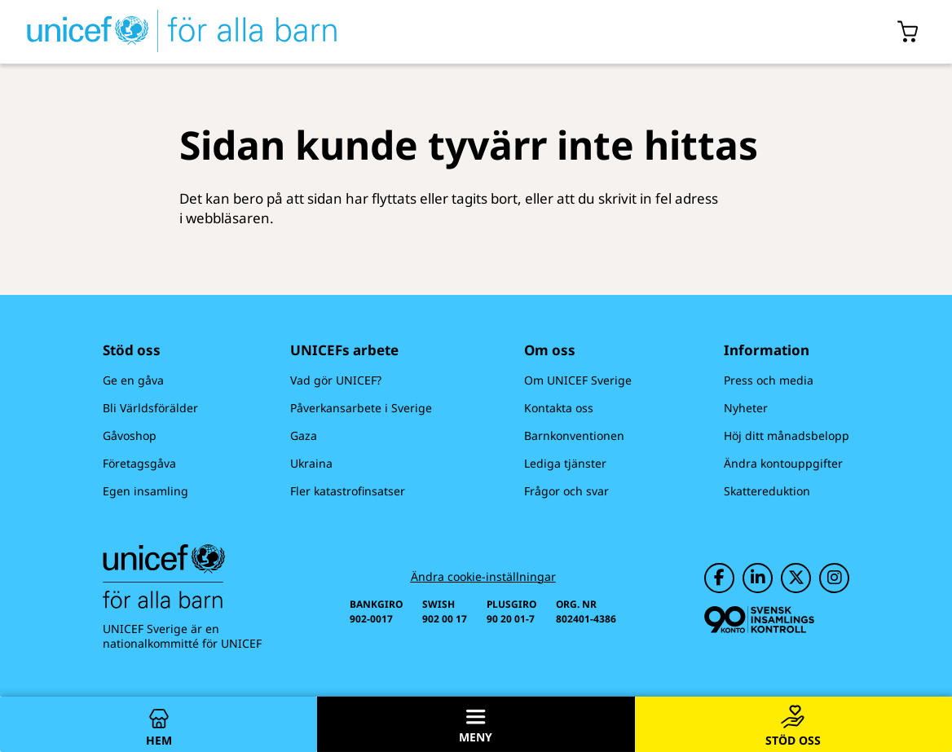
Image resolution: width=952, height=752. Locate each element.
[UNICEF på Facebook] (719, 578)
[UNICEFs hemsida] (168, 32)
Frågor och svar (566, 491)
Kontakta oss (558, 408)
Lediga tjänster (565, 463)
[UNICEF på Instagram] (834, 578)
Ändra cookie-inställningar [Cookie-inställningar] (483, 576)
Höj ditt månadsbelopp (786, 435)
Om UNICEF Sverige (578, 380)
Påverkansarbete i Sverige (361, 408)
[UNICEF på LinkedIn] (758, 578)
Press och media (768, 380)
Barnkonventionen (574, 435)
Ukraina (311, 463)
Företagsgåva (139, 463)
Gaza (303, 435)
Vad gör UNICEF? (335, 380)
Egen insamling (145, 491)
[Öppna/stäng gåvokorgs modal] (908, 31)
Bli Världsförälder (150, 408)
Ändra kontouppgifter (783, 463)
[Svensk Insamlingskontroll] (759, 619)
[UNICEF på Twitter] (796, 578)
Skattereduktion (767, 491)
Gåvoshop (129, 435)
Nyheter (746, 408)
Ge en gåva (133, 380)
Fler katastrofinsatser (347, 491)
